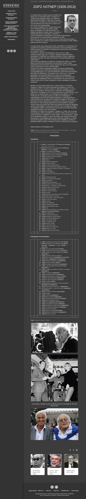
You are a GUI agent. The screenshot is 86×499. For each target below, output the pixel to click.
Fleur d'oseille (49, 203)
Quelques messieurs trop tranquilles (57, 194)
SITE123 (54, 495)
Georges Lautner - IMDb (42, 320)
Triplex (47, 160)
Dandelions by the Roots (53, 216)
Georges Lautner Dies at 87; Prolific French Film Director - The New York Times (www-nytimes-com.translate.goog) (53, 131)
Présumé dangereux (51, 161)
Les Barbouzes (50, 213)
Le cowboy (48, 170)
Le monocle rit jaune (51, 214)
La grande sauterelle (51, 204)
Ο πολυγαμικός (50, 172)
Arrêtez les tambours (51, 226)
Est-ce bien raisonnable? (53, 178)
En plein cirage (50, 223)
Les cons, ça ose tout (47, 146)
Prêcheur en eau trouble (53, 155)
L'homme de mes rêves (52, 153)
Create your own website (63, 495)
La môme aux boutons (52, 230)
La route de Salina (51, 199)
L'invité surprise (50, 163)
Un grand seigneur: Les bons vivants (57, 209)
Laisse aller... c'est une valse (54, 197)
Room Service (49, 158)
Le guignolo (49, 180)
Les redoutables (50, 144)
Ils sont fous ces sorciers (53, 184)
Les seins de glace (51, 190)
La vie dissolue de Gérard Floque (55, 166)
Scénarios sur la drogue (52, 148)
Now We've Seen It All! (52, 187)
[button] (11, 14)
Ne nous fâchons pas (52, 206)
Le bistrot (50, 149)
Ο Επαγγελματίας (50, 177)
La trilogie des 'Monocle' (53, 242)
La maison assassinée (52, 165)
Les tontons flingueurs (52, 218)
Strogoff (47, 293)
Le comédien (48, 151)
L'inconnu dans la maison (53, 156)
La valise (48, 192)
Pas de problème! (50, 189)
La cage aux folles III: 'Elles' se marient (57, 168)
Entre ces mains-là (50, 249)
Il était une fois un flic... (52, 196)
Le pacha (48, 201)
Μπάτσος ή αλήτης (51, 182)
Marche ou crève (50, 228)
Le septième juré (50, 221)
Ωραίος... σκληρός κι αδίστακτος (55, 185)
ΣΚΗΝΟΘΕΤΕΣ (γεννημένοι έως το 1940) (49, 1)
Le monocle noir (50, 225)
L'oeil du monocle (50, 220)
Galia (46, 208)
